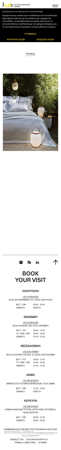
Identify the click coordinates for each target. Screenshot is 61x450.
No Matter (28, 429)
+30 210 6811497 (30, 323)
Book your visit (30, 277)
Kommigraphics (12, 429)
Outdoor (30, 54)
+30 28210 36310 (30, 381)
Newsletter (16, 440)
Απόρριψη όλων (16, 39)
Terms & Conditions (25, 443)
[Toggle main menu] (55, 6)
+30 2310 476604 (30, 352)
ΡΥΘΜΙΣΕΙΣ (30, 34)
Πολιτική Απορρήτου (37, 440)
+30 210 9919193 (30, 297)
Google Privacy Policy (46, 433)
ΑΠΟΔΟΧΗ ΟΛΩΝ (45, 39)
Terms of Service (28, 435)
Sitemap (42, 443)
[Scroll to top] (55, 262)
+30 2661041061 (30, 407)
